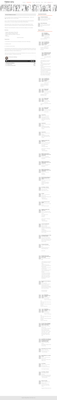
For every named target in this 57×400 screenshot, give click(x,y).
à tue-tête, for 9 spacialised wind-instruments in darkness (46, 43)
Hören (42, 2)
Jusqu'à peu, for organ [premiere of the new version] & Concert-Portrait (47, 53)
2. (8, 64)
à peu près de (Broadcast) (45, 223)
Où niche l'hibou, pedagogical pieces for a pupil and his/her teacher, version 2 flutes (45, 324)
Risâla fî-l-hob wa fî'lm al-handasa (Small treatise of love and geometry (46, 154)
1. (9, 63)
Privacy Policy (27, 397)
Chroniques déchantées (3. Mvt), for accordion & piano (46, 235)
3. (10, 65)
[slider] (33, 61)
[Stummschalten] (31, 61)
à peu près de (43, 114)
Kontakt (45, 2)
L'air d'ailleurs (43, 363)
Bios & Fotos (38, 2)
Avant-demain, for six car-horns (46, 348)
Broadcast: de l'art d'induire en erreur (46, 281)
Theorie (33, 2)
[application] (20, 61)
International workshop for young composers (47, 295)
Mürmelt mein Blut (44, 380)
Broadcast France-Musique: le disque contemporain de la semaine (45, 178)
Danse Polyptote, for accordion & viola (46, 356)
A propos (42, 193)
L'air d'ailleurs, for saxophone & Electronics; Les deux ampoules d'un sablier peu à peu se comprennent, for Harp (46, 340)
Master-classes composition (46, 89)
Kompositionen (29, 2)
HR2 (42, 259)
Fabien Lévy (9, 2)
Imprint (23, 397)
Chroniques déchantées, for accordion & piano (47, 33)
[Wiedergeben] (6, 61)
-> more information (44, 351)
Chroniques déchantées (45, 244)
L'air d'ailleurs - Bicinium (45, 187)
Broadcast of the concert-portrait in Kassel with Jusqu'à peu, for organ (46, 256)
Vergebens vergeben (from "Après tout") (45, 141)
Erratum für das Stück (20, 37)
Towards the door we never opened (45, 202)
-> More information (44, 150)
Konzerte (24, 2)
